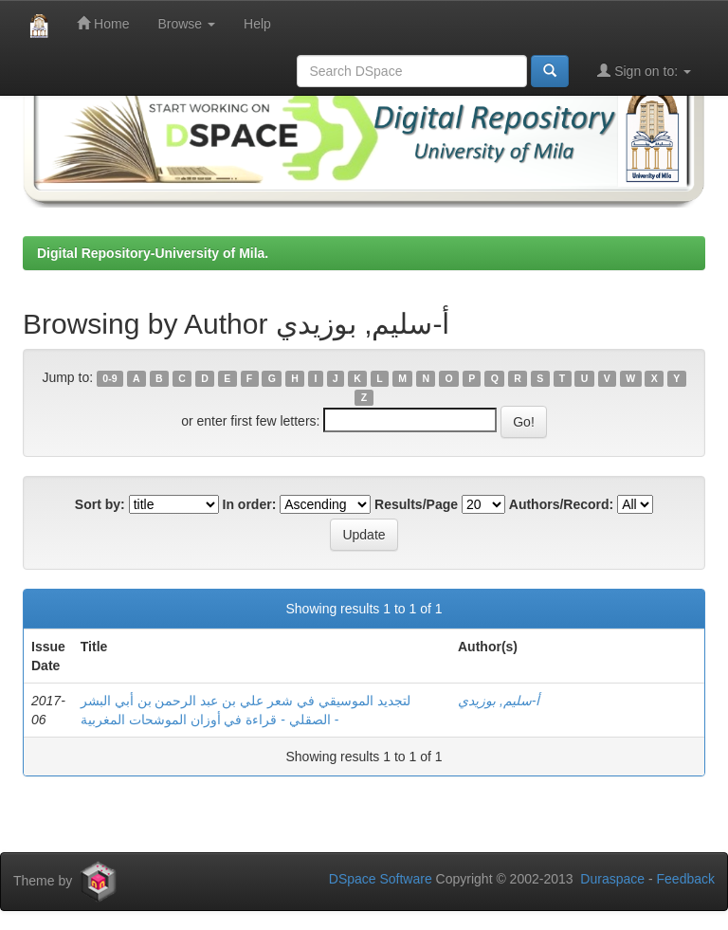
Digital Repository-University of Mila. (152, 253)
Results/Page (416, 504)
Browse (186, 23)
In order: (250, 504)
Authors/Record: (561, 504)
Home (103, 23)
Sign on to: (644, 71)
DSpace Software (380, 878)
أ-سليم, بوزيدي (498, 700)
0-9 (109, 378)
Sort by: (100, 504)
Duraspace (612, 878)
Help (257, 23)
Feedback (686, 878)
